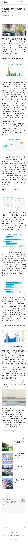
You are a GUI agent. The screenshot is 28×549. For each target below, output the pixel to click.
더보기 (24, 438)
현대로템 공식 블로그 (9, 499)
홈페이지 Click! (14, 533)
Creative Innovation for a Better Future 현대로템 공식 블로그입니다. (10, 503)
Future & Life (5, 14)
